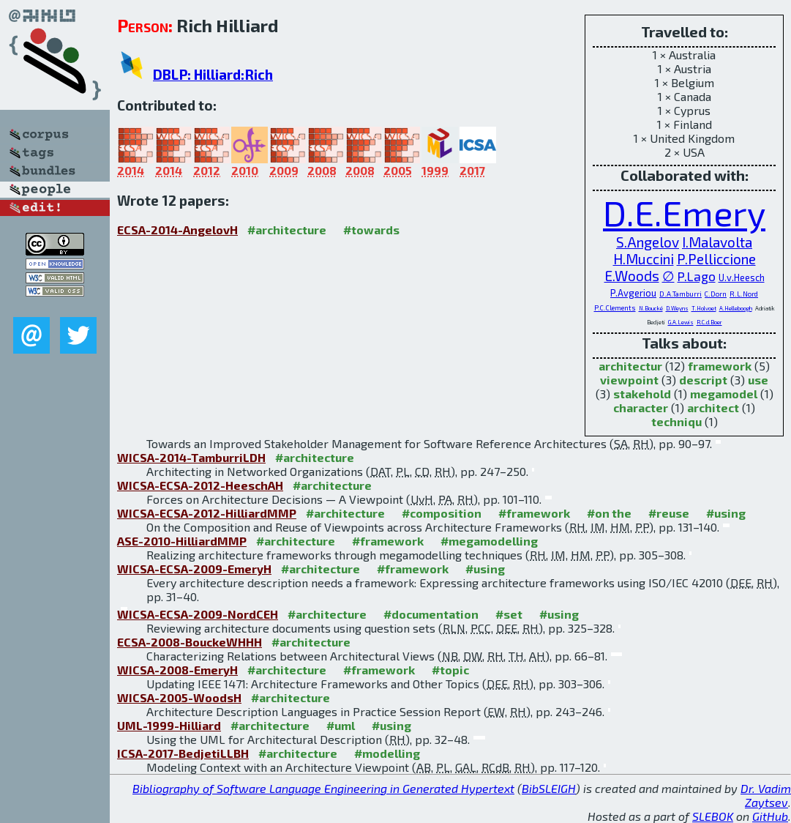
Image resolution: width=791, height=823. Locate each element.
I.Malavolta (717, 242)
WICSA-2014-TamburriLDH (191, 457)
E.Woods (631, 275)
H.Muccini (643, 258)
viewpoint (629, 380)
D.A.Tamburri (680, 293)
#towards (371, 230)
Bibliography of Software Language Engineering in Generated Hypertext (323, 788)
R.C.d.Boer (709, 322)
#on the (609, 513)
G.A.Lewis (681, 322)
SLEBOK (712, 816)
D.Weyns (677, 308)
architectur (630, 366)
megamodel (723, 394)
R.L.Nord (744, 293)
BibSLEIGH (549, 788)
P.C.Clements (615, 307)
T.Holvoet (703, 308)
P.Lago (697, 276)
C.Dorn (716, 293)
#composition (441, 513)
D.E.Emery (684, 212)
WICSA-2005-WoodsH (179, 697)
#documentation (431, 614)
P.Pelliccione (716, 258)
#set (508, 614)
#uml (340, 725)
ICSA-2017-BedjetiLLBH (183, 753)
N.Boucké (651, 308)
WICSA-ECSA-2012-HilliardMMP (206, 513)
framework (719, 366)
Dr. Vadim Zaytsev (766, 795)
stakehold (642, 394)
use (758, 380)
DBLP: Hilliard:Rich (213, 74)
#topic (450, 670)
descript (703, 380)
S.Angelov (647, 242)
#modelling (387, 753)
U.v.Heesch (742, 277)
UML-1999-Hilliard (169, 725)
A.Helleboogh (735, 308)
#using (726, 513)
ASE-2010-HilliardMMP (182, 541)
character (640, 407)
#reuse (668, 513)
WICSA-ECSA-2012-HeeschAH (200, 485)
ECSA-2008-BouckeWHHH (189, 642)
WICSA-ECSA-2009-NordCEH (197, 614)
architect (713, 407)
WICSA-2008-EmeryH (177, 670)
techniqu (676, 421)
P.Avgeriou (633, 293)
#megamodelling (489, 541)
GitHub (770, 816)
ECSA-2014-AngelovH (177, 230)
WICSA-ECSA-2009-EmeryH (194, 569)
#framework (534, 513)
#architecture (286, 230)
